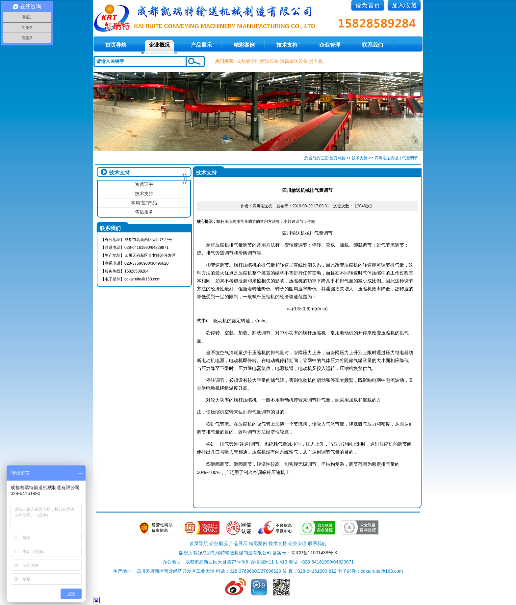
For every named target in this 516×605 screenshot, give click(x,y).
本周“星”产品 (144, 202)
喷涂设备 (269, 61)
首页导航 (337, 158)
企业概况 (159, 45)
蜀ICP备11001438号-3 (314, 552)
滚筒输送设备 (294, 61)
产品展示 (201, 45)
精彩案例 (244, 45)
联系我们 (372, 45)
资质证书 (144, 184)
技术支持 (286, 45)
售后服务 (144, 212)
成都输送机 (247, 61)
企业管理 (329, 45)
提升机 (316, 61)
